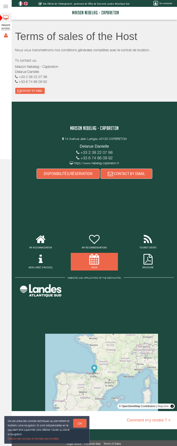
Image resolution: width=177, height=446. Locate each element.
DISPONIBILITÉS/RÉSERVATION (68, 173)
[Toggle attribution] (172, 406)
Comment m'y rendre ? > (148, 420)
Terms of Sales (112, 443)
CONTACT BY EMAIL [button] (30, 90)
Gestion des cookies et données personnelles (32, 439)
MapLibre (163, 406)
